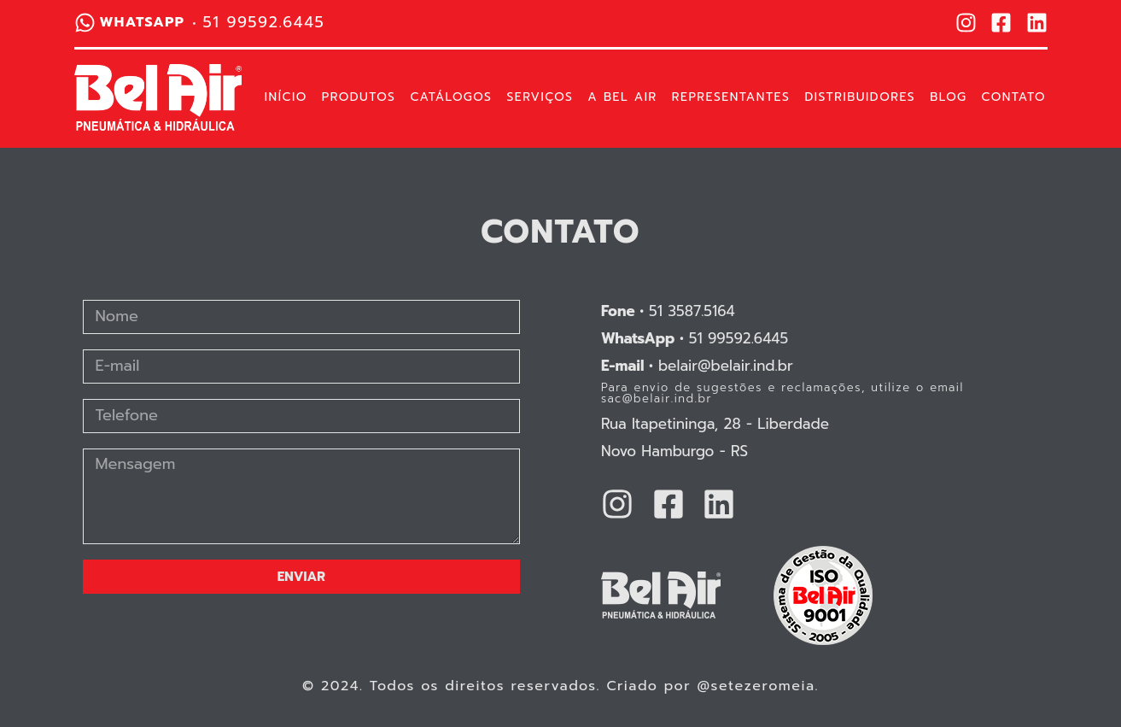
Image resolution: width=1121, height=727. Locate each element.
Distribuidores (859, 97)
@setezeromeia (756, 686)
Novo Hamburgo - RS (674, 451)
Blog (948, 97)
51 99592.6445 (694, 338)
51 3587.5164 (668, 311)
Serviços (539, 97)
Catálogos (451, 97)
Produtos (359, 97)
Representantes (731, 97)
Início (286, 97)
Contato (1014, 97)
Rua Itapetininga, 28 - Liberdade (715, 424)
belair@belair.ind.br (697, 366)
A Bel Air (622, 97)
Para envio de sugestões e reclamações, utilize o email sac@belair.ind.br (782, 393)
